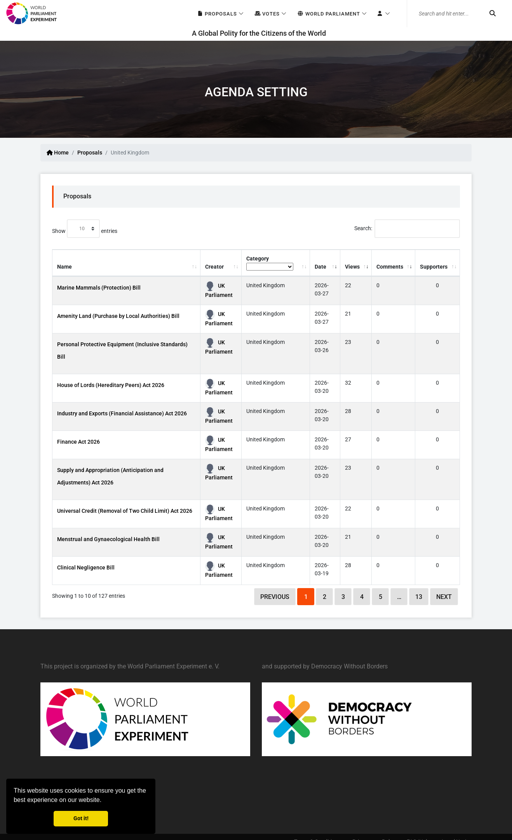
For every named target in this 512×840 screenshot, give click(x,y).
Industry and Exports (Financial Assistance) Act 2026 (122, 413)
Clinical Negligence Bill (86, 567)
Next (444, 596)
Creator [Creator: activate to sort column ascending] (214, 267)
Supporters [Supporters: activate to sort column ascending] (434, 267)
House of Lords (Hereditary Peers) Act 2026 (110, 385)
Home (58, 152)
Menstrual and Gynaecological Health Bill (108, 539)
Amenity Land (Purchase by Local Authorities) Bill (118, 316)
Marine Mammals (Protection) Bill (99, 288)
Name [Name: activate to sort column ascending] (64, 267)
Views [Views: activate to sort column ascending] (352, 267)
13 (418, 596)
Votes (267, 14)
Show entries (84, 228)
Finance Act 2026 (78, 442)
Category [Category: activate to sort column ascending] (269, 263)
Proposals (217, 14)
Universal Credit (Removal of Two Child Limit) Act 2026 (124, 511)
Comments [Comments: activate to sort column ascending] (389, 267)
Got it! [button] (81, 818)
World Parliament (328, 14)
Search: (407, 228)
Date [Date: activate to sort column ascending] (320, 267)
